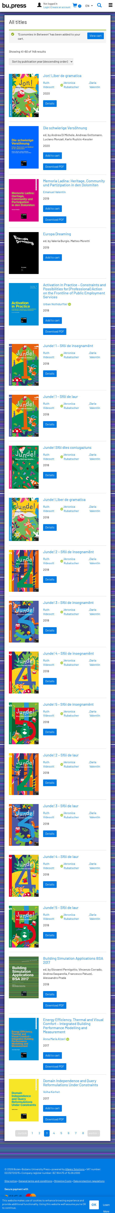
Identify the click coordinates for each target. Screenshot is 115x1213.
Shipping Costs (63, 1181)
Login (46, 7)
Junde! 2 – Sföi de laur (61, 755)
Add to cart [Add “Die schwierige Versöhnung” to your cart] (52, 155)
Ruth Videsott (48, 85)
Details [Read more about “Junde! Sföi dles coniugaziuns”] (49, 475)
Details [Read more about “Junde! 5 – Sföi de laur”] (49, 935)
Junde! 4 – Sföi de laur (61, 857)
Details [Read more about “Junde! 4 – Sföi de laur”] (49, 884)
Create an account (60, 7)
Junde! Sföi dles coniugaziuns (67, 448)
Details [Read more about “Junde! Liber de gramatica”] (49, 527)
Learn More (106, 1205)
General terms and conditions (35, 1181)
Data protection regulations (89, 1181)
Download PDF (54, 166)
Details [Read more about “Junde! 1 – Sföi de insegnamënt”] (49, 373)
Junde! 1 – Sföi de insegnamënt (68, 346)
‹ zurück (21, 1133)
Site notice (10, 1181)
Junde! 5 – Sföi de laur (60, 908)
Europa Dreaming (57, 234)
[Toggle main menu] (110, 5)
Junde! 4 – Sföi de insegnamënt (68, 653)
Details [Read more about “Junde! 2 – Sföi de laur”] (49, 782)
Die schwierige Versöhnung (65, 128)
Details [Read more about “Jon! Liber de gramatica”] (49, 103)
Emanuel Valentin (54, 192)
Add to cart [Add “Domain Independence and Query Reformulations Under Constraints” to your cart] (52, 1108)
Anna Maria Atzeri (54, 1039)
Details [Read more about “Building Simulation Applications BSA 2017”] (49, 994)
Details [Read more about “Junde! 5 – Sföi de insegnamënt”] (49, 732)
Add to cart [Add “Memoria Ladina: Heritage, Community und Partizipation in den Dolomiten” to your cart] (52, 208)
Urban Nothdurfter (55, 304)
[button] (89, 6)
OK (94, 1204)
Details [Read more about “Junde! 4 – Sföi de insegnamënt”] (49, 681)
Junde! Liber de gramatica (64, 500)
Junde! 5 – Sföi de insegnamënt (68, 704)
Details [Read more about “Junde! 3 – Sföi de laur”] (49, 833)
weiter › (94, 1133)
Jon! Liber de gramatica (62, 76)
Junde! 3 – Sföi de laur (60, 806)
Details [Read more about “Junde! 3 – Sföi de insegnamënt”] (49, 630)
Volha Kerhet (51, 1092)
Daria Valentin (95, 85)
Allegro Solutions (75, 1169)
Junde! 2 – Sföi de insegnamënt (68, 552)
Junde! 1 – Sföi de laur (60, 397)
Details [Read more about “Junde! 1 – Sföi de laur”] (49, 424)
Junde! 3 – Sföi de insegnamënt (68, 603)
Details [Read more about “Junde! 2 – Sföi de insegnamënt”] (49, 579)
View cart (96, 35)
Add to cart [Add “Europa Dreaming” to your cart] (52, 257)
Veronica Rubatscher (71, 85)
